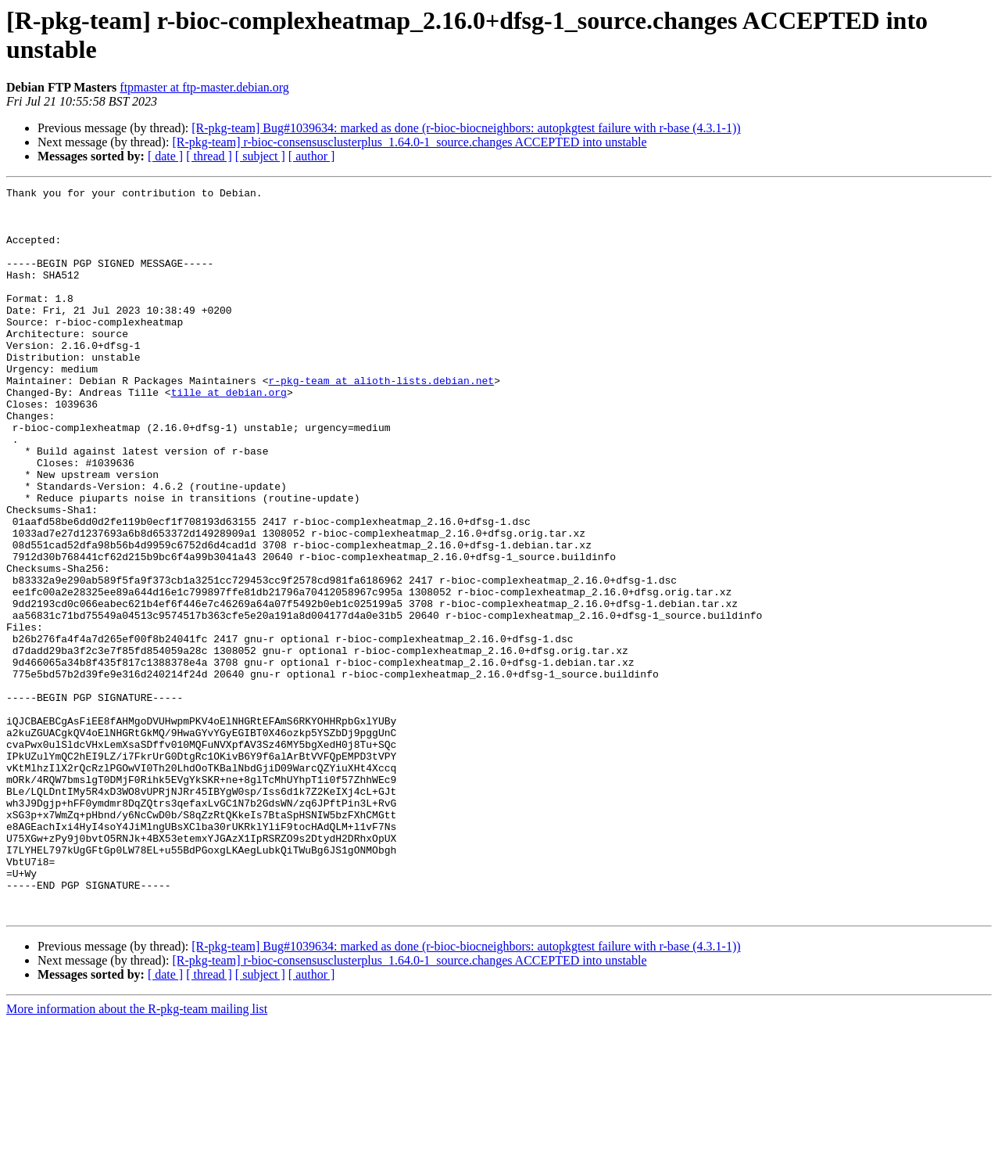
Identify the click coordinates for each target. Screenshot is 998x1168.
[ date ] (165, 156)
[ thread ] (209, 156)
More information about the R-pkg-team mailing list (136, 1154)
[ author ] (311, 156)
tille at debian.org (229, 434)
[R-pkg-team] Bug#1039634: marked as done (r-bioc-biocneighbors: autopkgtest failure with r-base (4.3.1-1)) (465, 128)
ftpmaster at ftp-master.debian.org (204, 87)
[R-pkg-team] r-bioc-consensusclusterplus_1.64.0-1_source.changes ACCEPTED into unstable (409, 142)
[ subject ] (260, 156)
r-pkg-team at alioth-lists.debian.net (381, 420)
